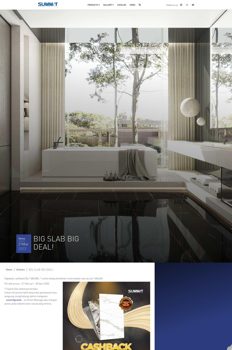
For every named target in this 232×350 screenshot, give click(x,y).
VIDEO (132, 4)
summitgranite (14, 299)
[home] (48, 5)
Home (9, 269)
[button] (94, 5)
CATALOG (121, 4)
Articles (20, 269)
